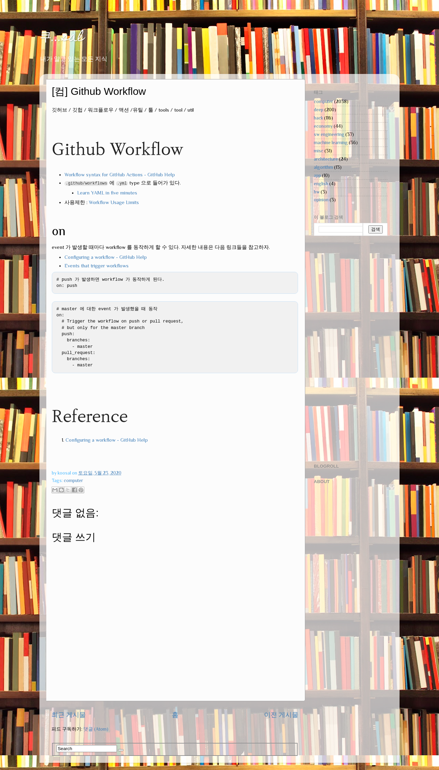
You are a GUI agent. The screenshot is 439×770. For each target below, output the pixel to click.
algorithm (323, 167)
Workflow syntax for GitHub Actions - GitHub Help (119, 174)
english (321, 183)
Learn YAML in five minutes (107, 192)
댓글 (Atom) (95, 729)
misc (318, 150)
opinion (321, 199)
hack (318, 118)
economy (323, 126)
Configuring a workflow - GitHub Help (105, 257)
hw (317, 191)
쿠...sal (61, 38)
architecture (326, 159)
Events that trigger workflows (96, 265)
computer (73, 480)
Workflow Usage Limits (114, 202)
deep (318, 109)
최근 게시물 (68, 714)
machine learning (331, 142)
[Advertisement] (341, 349)
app (317, 175)
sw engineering (329, 134)
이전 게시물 (281, 714)
